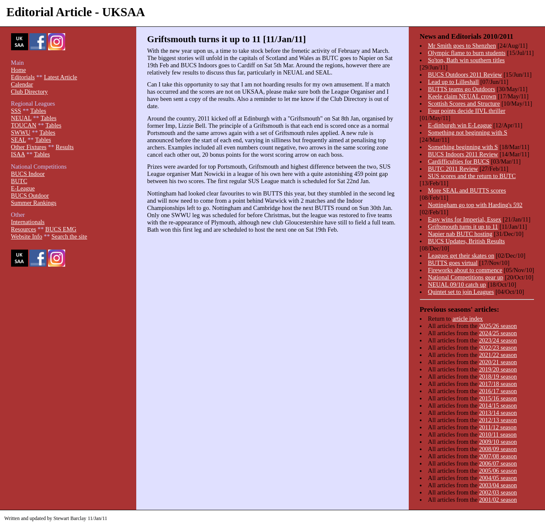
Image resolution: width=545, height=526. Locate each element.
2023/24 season (498, 340)
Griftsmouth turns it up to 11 (463, 226)
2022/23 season (498, 347)
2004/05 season (498, 477)
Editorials (23, 77)
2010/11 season (498, 434)
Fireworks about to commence (465, 270)
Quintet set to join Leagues (461, 291)
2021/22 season (498, 354)
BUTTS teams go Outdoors (461, 89)
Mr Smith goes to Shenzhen (462, 45)
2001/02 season (498, 499)
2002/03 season (498, 492)
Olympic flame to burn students (466, 52)
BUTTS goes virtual (453, 262)
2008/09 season (498, 449)
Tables (38, 110)
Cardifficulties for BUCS (458, 161)
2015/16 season (498, 398)
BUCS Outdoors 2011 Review (465, 74)
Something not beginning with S (467, 132)
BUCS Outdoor (30, 195)
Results (65, 147)
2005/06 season (498, 470)
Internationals (28, 221)
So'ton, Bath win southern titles (466, 60)
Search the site (69, 236)
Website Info (27, 236)
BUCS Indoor (28, 173)
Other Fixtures (29, 147)
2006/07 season (498, 463)
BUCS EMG (60, 229)
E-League (23, 188)
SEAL (18, 139)
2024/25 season (498, 333)
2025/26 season (498, 325)
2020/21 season (498, 362)
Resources (23, 229)
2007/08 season (498, 456)
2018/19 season (498, 376)
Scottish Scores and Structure (464, 103)
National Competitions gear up (465, 277)
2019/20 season (498, 369)
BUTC (19, 181)
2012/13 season (498, 420)
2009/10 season (498, 441)
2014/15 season (498, 405)
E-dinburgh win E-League (460, 125)
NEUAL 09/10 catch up (457, 284)
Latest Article (60, 77)
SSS (16, 110)
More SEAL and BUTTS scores (467, 190)
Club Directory (29, 91)
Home (18, 69)
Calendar (22, 84)
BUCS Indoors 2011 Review (463, 154)
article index (468, 318)
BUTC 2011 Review (453, 168)
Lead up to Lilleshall (453, 81)
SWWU (21, 132)
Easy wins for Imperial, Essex (464, 219)
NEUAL (21, 118)
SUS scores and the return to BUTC (472, 175)
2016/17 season (498, 391)
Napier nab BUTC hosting (460, 233)
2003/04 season (498, 485)
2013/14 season (498, 412)
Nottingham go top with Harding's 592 (475, 204)
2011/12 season (498, 427)
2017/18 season (498, 383)
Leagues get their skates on (461, 255)
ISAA (18, 154)
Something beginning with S (463, 147)
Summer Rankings (34, 202)
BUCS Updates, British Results (466, 241)
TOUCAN (24, 125)
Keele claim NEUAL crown (462, 96)
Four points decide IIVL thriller (466, 110)
